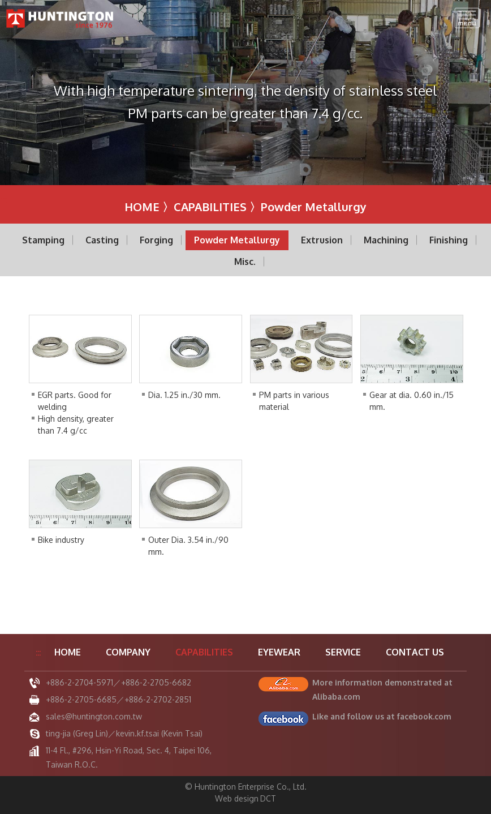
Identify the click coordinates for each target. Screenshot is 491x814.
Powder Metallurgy (237, 240)
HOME (142, 206)
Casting (102, 240)
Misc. (245, 261)
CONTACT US (415, 652)
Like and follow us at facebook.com (381, 716)
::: (3, 199)
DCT (268, 798)
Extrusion (322, 240)
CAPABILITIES (210, 206)
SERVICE (343, 652)
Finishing (448, 240)
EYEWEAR (279, 652)
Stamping (43, 240)
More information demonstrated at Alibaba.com (382, 689)
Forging (156, 240)
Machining (386, 240)
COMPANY (128, 652)
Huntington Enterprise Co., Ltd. (60, 18)
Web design (237, 798)
